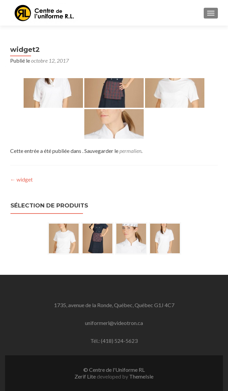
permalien (130, 151)
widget (21, 179)
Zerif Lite (86, 376)
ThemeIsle (141, 376)
